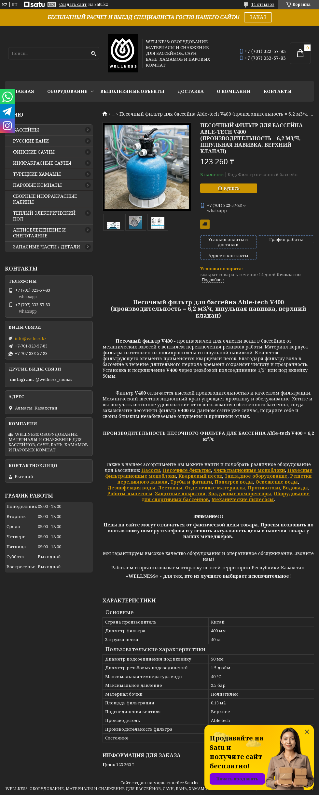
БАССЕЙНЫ (26, 130)
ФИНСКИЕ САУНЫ (34, 152)
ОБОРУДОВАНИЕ (67, 91)
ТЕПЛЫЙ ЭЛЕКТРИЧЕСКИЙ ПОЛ (44, 216)
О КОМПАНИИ (234, 91)
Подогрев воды (234, 482)
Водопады (295, 488)
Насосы (150, 470)
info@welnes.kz (31, 338)
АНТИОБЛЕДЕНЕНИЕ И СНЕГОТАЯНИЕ (39, 233)
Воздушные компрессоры (239, 493)
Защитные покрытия (180, 493)
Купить (232, 188)
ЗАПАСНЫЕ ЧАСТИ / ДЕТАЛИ (46, 247)
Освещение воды (277, 482)
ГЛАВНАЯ (22, 91)
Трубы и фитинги (191, 482)
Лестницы (170, 488)
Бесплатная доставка (205, 224)
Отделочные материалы (215, 488)
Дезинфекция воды (131, 488)
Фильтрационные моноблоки (249, 470)
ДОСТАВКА (190, 91)
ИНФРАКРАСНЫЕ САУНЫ (42, 163)
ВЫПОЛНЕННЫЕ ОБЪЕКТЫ (132, 91)
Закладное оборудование (256, 476)
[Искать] (93, 53)
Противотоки (264, 488)
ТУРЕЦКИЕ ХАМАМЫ (37, 174)
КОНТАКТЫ (278, 91)
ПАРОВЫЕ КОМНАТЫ (37, 185)
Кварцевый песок (200, 476)
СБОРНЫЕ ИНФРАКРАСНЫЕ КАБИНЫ (45, 199)
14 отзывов (262, 4)
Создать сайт (73, 4)
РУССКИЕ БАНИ (31, 141)
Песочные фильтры (187, 470)
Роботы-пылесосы (129, 493)
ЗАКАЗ (258, 17)
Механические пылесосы (243, 499)
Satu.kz (192, 783)
